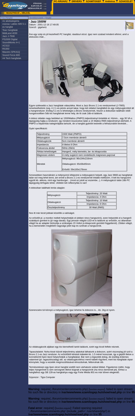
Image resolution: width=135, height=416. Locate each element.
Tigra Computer (48, 377)
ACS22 (5, 45)
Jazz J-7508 (8, 36)
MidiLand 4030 (9, 33)
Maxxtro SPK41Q (11, 52)
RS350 (5, 48)
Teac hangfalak (9, 30)
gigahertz (42, 27)
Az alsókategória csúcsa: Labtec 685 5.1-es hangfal (14, 24)
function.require (97, 389)
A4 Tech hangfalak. (12, 58)
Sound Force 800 (11, 55)
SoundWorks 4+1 (11, 42)
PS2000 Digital (9, 39)
